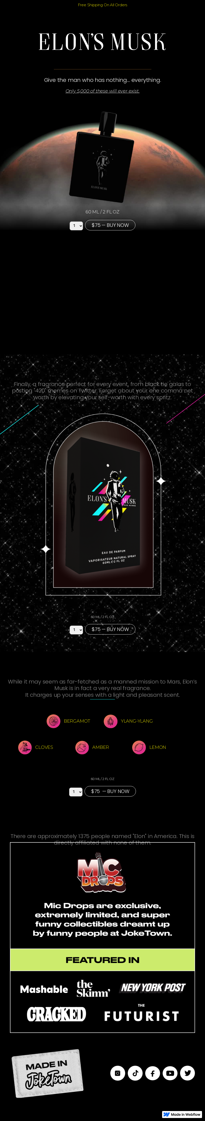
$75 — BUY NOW (110, 225)
